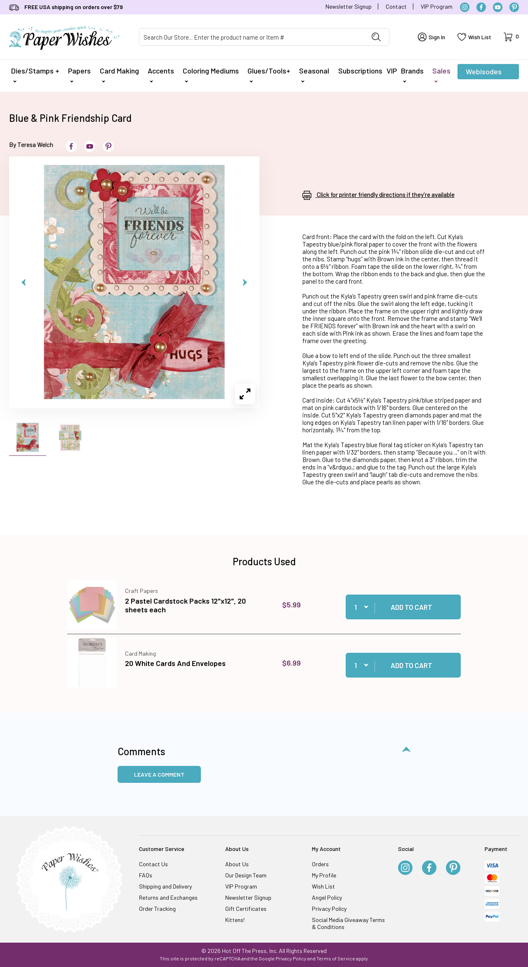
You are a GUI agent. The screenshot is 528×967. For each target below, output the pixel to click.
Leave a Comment (159, 774)
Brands (412, 74)
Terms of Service (335, 958)
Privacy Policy (329, 908)
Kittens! (235, 919)
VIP (392, 70)
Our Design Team (245, 875)
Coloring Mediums (211, 74)
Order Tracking (157, 908)
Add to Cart (411, 607)
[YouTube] (497, 7)
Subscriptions (360, 70)
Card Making (119, 74)
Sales (441, 74)
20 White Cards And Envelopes (175, 663)
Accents (161, 74)
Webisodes (484, 73)
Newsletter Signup (348, 6)
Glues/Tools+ (269, 74)
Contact (396, 6)
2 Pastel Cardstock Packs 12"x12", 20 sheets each (185, 605)
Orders (320, 863)
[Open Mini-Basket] (511, 37)
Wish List (323, 886)
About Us (237, 863)
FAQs (145, 875)
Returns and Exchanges (168, 897)
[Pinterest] (514, 7)
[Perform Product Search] (376, 36)
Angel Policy (327, 897)
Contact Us (153, 863)
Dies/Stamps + (35, 74)
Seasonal (314, 74)
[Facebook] (481, 7)
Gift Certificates (245, 908)
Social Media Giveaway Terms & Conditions (348, 923)
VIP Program (437, 6)
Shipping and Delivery (165, 886)
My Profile (324, 875)
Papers (79, 74)
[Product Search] (251, 36)
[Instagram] (464, 7)
